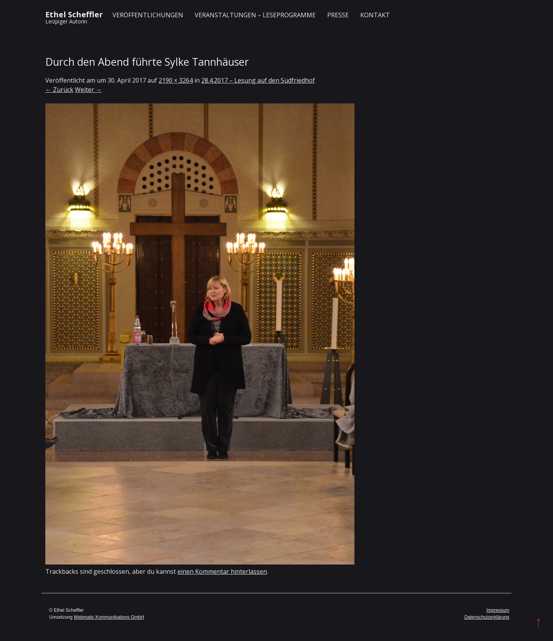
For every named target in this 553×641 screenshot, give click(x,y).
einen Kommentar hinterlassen (222, 571)
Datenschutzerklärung (486, 617)
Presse (338, 15)
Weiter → (88, 89)
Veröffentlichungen (148, 15)
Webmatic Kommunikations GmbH (109, 617)
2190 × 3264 (176, 80)
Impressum (498, 610)
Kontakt (375, 15)
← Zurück (59, 89)
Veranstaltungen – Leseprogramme (255, 15)
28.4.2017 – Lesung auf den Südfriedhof (258, 80)
